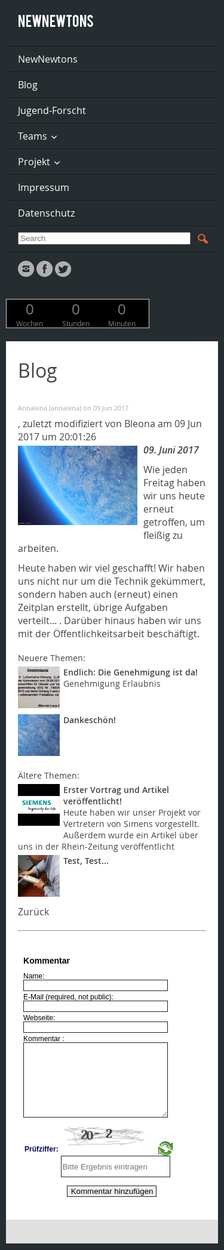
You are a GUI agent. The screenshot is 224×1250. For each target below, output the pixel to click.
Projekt (34, 161)
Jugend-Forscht (52, 110)
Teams (32, 136)
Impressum (43, 187)
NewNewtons (48, 59)
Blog (28, 84)
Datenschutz (46, 213)
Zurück (33, 911)
